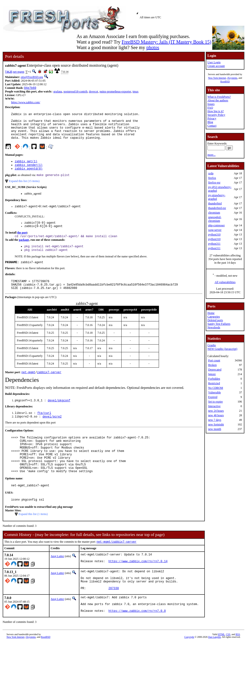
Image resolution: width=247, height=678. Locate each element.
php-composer (216, 225)
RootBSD (225, 81)
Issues (210, 104)
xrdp (210, 173)
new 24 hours (216, 410)
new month (214, 429)
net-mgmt (18, 71)
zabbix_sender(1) (28, 172)
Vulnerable (214, 392)
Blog (210, 122)
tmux (135, 92)
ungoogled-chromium (214, 218)
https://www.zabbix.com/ (25, 102)
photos (152, 47)
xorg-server (214, 230)
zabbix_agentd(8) (28, 176)
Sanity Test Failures (218, 324)
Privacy (211, 118)
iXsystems (232, 78)
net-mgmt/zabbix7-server (116, 568)
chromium (214, 212)
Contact (211, 125)
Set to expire (215, 401)
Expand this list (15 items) (24, 189)
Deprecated (214, 369)
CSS (228, 670)
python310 (214, 234)
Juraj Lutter (57, 582)
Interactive (214, 406)
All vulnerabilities (225, 282)
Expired (212, 397)
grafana (57, 92)
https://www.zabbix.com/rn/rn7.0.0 (137, 646)
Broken (212, 365)
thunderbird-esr (217, 208)
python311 (214, 243)
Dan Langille (214, 672)
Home (210, 313)
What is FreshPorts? (219, 96)
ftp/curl (44, 429)
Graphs (211, 345)
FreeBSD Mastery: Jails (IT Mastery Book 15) (166, 42)
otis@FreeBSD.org (32, 77)
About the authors (217, 100)
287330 (114, 620)
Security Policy (216, 115)
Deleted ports (215, 320)
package (24, 250)
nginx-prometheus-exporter (115, 92)
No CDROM (215, 388)
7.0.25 (8, 71)
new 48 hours (216, 415)
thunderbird (215, 203)
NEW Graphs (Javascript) (222, 349)
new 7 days (214, 420)
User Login (213, 62)
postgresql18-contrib (75, 92)
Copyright (189, 672)
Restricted (214, 383)
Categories (213, 316)
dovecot (93, 92)
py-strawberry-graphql (216, 197)
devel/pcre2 (52, 433)
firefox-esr (214, 182)
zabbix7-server (49, 387)
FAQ (210, 107)
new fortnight (216, 424)
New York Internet (217, 78)
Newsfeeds (213, 327)
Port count (214, 360)
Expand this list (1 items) (33, 540)
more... (211, 154)
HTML (221, 670)
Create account (216, 66)
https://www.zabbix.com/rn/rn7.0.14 (138, 590)
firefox (212, 178)
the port (22, 243)
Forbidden (214, 378)
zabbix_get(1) (26, 168)
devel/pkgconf (59, 416)
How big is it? (215, 111)
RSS (238, 670)
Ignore (212, 374)
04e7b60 (30, 88)
